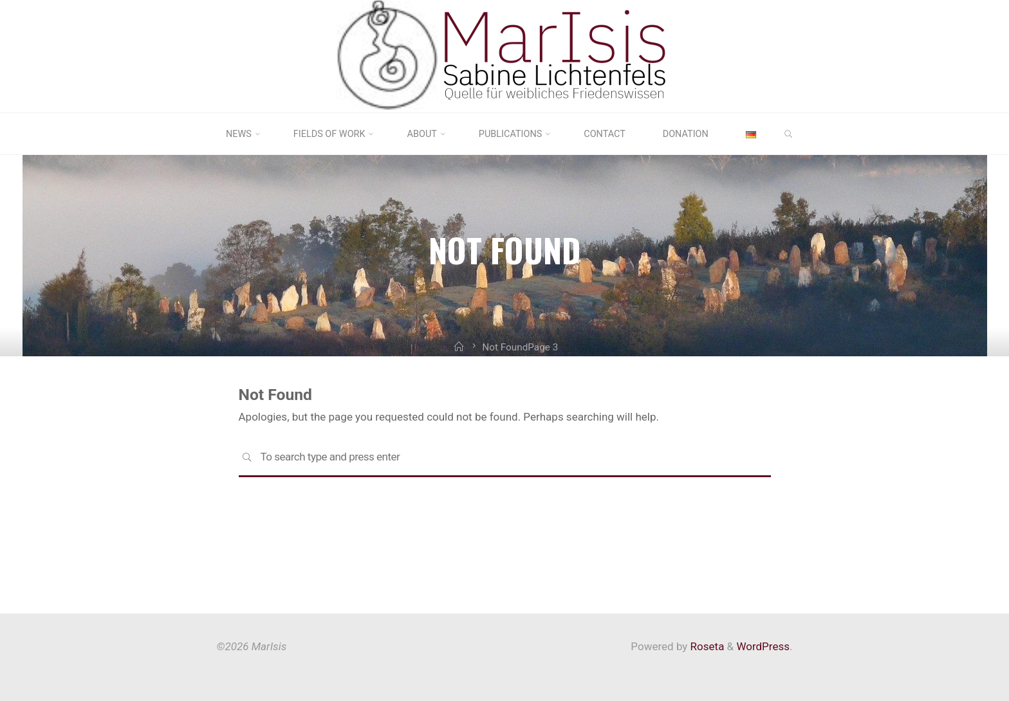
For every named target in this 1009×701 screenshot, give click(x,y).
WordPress (763, 646)
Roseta (705, 646)
